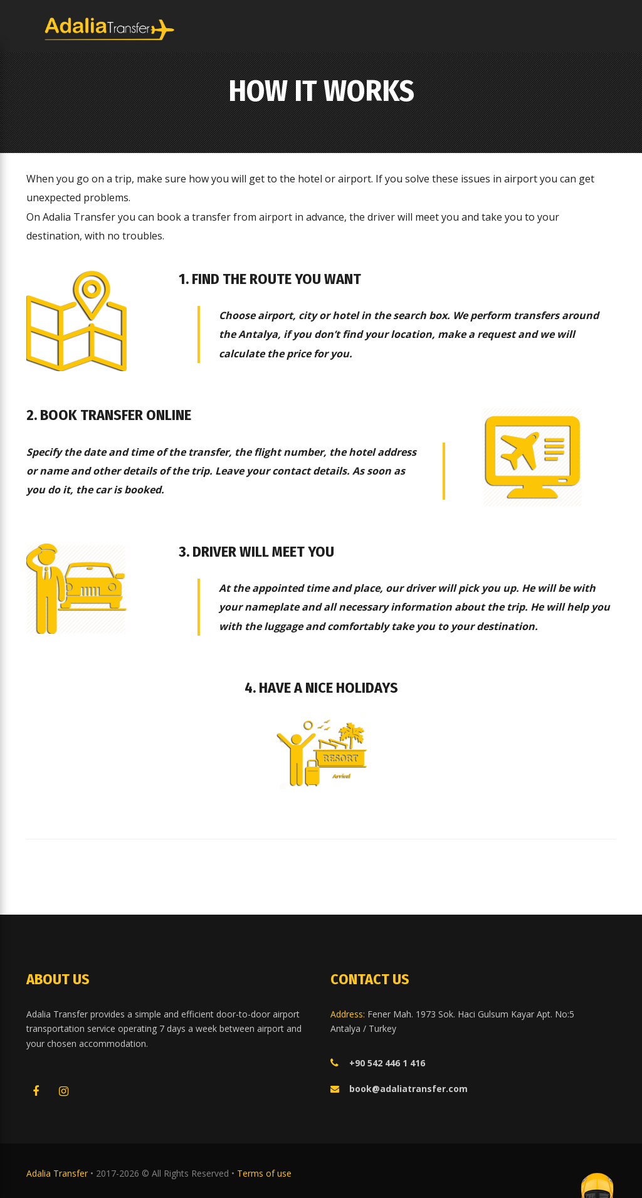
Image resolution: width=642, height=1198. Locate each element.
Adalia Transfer (58, 1173)
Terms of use (264, 1173)
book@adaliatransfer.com (408, 1089)
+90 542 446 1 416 (387, 1063)
